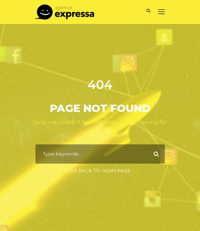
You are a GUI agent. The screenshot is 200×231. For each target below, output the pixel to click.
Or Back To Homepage (100, 171)
